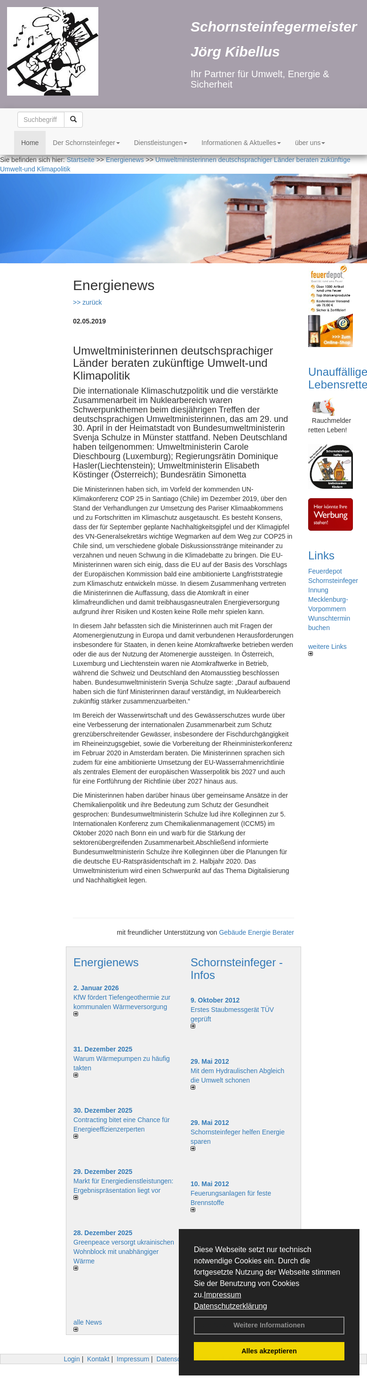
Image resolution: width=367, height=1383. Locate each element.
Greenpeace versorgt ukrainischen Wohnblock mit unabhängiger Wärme (123, 1251)
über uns (310, 142)
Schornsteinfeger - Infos (237, 968)
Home (30, 142)
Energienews (106, 962)
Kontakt (98, 1359)
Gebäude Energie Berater (256, 932)
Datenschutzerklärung (230, 1306)
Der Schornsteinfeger (86, 142)
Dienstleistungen (161, 142)
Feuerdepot (325, 571)
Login (72, 1359)
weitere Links (327, 649)
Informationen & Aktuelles (241, 142)
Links (321, 555)
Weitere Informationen (269, 1325)
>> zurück (87, 302)
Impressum (222, 1295)
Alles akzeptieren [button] (269, 1351)
